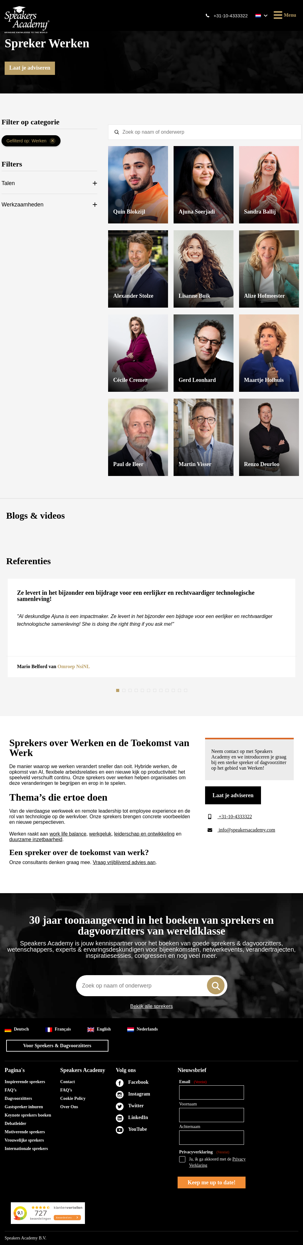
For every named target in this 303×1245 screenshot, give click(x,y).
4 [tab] (137, 690)
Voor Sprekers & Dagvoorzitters (57, 1045)
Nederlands (142, 1029)
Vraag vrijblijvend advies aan (124, 862)
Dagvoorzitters (18, 1098)
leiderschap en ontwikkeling (144, 833)
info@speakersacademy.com (240, 829)
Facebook (138, 1082)
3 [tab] (131, 690)
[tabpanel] (151, 628)
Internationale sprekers (26, 1148)
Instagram (139, 1093)
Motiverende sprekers (25, 1132)
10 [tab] (174, 690)
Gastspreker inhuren (24, 1107)
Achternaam (189, 1126)
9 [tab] (168, 690)
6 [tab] (149, 690)
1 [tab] (118, 690)
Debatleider (15, 1123)
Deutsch (17, 1029)
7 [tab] (155, 690)
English (99, 1029)
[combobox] (151, 985)
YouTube (137, 1129)
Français (58, 1029)
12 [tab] (186, 690)
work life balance (67, 833)
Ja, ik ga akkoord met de (217, 1162)
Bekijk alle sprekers (151, 1006)
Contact (67, 1081)
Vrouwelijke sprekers (24, 1140)
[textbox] (204, 132)
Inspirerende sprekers (25, 1081)
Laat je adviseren (29, 68)
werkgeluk (100, 833)
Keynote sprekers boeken (28, 1115)
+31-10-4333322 (230, 15)
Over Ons (69, 1107)
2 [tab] (124, 690)
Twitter (136, 1105)
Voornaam (188, 1104)
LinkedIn (138, 1117)
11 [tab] (180, 690)
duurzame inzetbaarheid (35, 839)
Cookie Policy (73, 1098)
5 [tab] (143, 690)
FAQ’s (10, 1090)
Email (193, 1082)
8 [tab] (161, 690)
